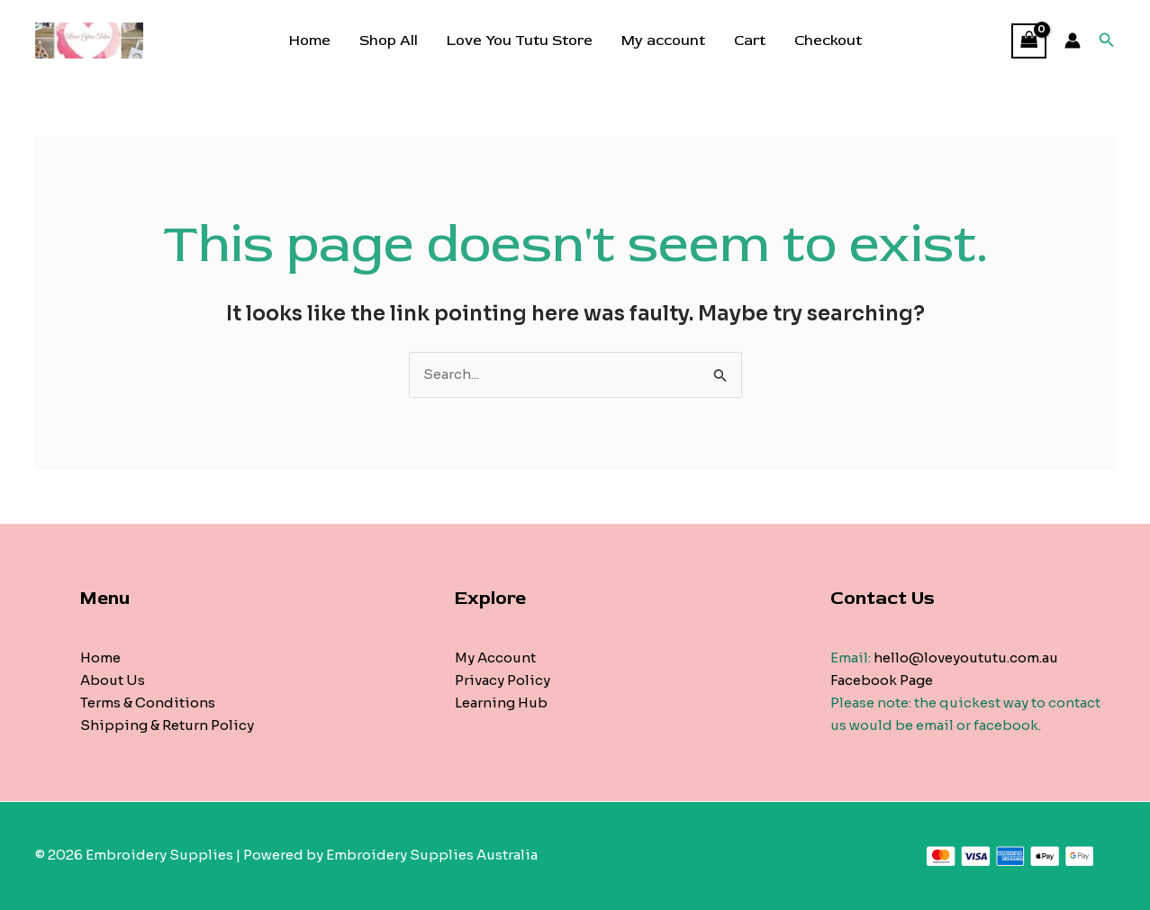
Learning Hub (501, 702)
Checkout (828, 41)
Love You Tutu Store (520, 41)
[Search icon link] (1107, 40)
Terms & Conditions (147, 702)
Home (310, 41)
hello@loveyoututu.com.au (966, 657)
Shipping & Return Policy (167, 725)
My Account (495, 657)
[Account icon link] (1072, 40)
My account (663, 41)
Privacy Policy (502, 680)
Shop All (388, 41)
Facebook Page (881, 680)
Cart (749, 41)
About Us (112, 680)
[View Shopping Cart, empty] (1029, 41)
